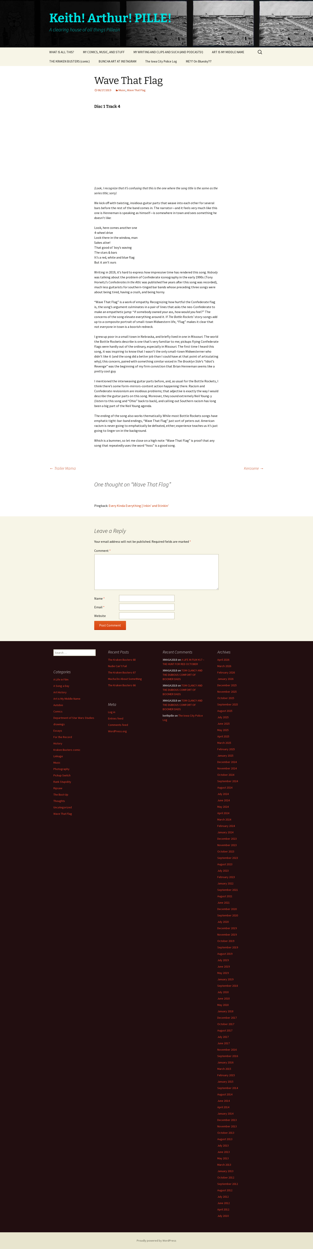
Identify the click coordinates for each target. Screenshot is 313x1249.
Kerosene (254, 468)
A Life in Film (60, 679)
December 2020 (227, 909)
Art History (60, 692)
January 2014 (225, 1113)
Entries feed (115, 718)
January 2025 (225, 755)
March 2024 (224, 819)
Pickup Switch (62, 775)
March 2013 (224, 1165)
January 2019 (225, 979)
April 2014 (223, 1107)
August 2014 (224, 1094)
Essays (57, 730)
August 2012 (224, 1190)
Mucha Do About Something (125, 679)
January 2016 (225, 1062)
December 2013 (227, 1120)
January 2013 (225, 1171)
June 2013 (223, 1152)
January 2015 (225, 1081)
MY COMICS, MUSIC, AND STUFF (104, 52)
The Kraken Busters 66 (122, 685)
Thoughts (59, 801)
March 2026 (224, 666)
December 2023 (227, 839)
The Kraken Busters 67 (122, 672)
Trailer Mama (62, 468)
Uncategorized (62, 807)
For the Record (62, 737)
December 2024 (227, 762)
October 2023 (225, 851)
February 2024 (226, 826)
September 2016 (227, 1056)
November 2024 (227, 768)
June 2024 (223, 800)
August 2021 (224, 896)
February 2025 (226, 749)
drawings (59, 724)
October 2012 (225, 1177)
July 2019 (223, 960)
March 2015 (224, 1069)
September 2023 (227, 858)
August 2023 (224, 864)
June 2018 (223, 998)
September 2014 (227, 1088)
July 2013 (223, 1145)
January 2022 (225, 883)
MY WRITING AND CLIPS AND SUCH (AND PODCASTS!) (168, 52)
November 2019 (227, 934)
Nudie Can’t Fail (117, 666)
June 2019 (223, 966)
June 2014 (223, 1101)
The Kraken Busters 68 (122, 660)
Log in (111, 712)
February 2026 (226, 672)
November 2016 (227, 1049)
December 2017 (227, 1017)
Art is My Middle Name (66, 698)
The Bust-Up (60, 794)
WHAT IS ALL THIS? (61, 52)
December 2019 (227, 928)
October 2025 (225, 698)
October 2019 (225, 941)
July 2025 (223, 717)
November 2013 (227, 1126)
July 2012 (223, 1196)
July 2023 (223, 870)
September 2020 (227, 915)
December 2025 (227, 685)
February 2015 (226, 1075)
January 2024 (225, 832)
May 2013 (223, 1158)
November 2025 (227, 691)
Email (99, 607)
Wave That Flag (136, 90)
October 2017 (225, 1024)
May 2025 (223, 730)
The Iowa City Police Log (161, 61)
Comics (57, 711)
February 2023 (226, 877)
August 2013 (224, 1139)
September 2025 (227, 704)
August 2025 (224, 711)
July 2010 (223, 1216)
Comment (102, 551)
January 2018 (225, 1011)
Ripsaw (57, 788)
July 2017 (223, 1037)
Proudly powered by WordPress (156, 1240)
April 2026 (223, 660)
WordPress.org (117, 731)
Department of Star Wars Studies (73, 718)
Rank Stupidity (62, 782)
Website (100, 616)
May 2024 (223, 807)
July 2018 (223, 992)
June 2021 (223, 902)
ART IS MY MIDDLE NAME (228, 52)
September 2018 (227, 986)
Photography (61, 769)
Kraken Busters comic (66, 750)
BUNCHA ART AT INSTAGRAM (117, 61)
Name (99, 598)
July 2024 (223, 794)
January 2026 (225, 679)
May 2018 (223, 1005)
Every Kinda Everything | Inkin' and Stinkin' (139, 506)
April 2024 (223, 813)
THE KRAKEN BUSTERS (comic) (69, 61)
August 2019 (224, 954)
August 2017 (224, 1030)
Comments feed (118, 725)
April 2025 (223, 736)
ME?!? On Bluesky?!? (199, 61)
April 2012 (223, 1209)
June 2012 (223, 1203)
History (57, 743)
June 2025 (223, 723)
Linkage (58, 756)
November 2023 (227, 845)
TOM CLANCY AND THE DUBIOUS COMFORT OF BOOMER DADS (182, 675)
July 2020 (223, 922)
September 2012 (227, 1184)
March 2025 (224, 743)
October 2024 (225, 775)
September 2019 (227, 947)
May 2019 (223, 973)
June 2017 (223, 1043)
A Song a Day (61, 686)
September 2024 (227, 781)
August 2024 (224, 787)
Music (122, 90)
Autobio (58, 705)
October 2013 (225, 1133)
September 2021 (227, 890)
